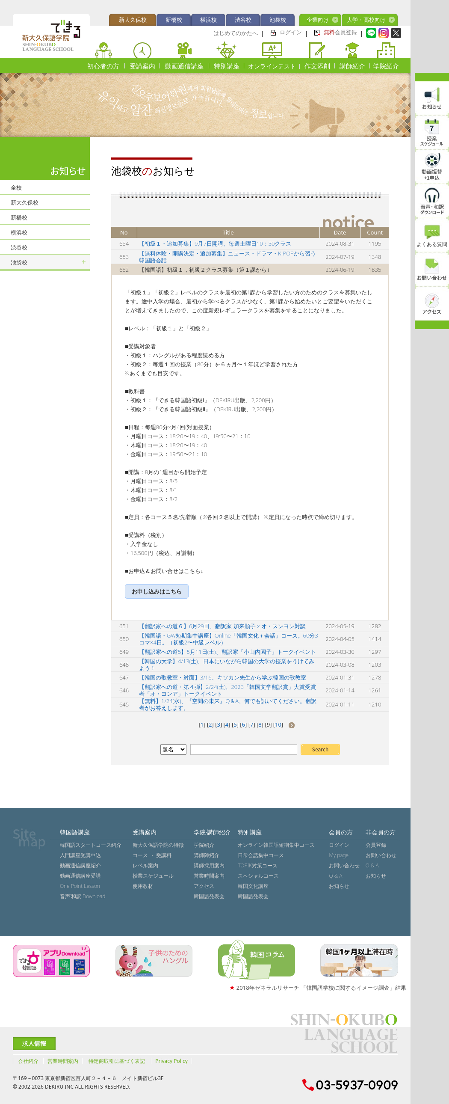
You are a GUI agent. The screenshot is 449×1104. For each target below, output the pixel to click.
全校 (16, 187)
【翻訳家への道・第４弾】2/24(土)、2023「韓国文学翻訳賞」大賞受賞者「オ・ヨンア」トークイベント (227, 690)
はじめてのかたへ (235, 33)
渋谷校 (243, 20)
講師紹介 (352, 66)
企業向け (318, 20)
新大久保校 (133, 20)
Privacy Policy (171, 1061)
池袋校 (277, 20)
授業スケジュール (153, 875)
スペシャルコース (258, 875)
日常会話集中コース (261, 855)
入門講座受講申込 (80, 855)
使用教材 (143, 886)
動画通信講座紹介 (80, 865)
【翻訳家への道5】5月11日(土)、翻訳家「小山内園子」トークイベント (227, 652)
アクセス (204, 886)
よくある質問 (432, 244)
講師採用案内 (209, 865)
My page (339, 855)
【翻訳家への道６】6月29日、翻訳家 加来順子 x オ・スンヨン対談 (222, 626)
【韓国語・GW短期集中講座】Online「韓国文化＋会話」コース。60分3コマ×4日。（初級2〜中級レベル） (228, 639)
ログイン (291, 32)
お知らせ (339, 886)
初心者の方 (103, 66)
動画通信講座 (184, 66)
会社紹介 (28, 1061)
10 (278, 724)
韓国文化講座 (253, 886)
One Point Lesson (80, 886)
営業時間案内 (209, 875)
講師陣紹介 (206, 855)
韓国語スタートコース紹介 (90, 845)
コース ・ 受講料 (152, 855)
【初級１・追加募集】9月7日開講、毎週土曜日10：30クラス (215, 243)
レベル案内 (145, 865)
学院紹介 (386, 66)
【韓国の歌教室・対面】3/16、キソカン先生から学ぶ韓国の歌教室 (222, 677)
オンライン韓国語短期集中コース (276, 845)
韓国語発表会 (209, 896)
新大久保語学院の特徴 (158, 845)
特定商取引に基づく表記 (117, 1061)
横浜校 (208, 20)
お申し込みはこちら (157, 591)
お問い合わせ (344, 865)
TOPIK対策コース (257, 865)
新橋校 (173, 20)
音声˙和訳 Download (82, 896)
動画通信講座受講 (80, 875)
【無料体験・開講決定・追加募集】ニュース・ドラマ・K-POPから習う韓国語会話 (227, 256)
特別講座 (226, 66)
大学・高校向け (366, 20)
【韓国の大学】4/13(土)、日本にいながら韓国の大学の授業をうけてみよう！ (226, 664)
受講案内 (142, 66)
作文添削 (317, 66)
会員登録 (340, 32)
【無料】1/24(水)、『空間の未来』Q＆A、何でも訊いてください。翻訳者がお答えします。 (227, 704)
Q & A (335, 875)
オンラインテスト (272, 66)
